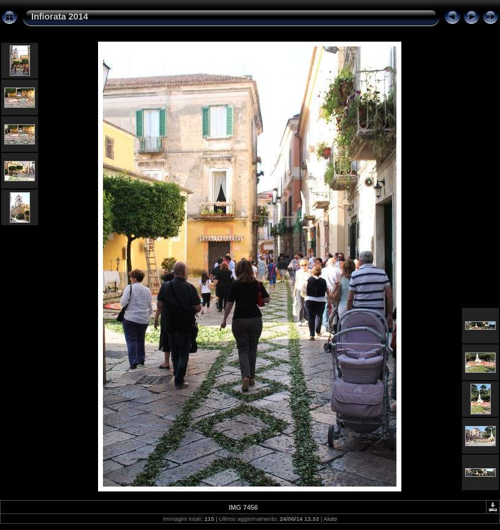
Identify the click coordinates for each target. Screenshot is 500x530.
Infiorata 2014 (59, 16)
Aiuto (330, 518)
